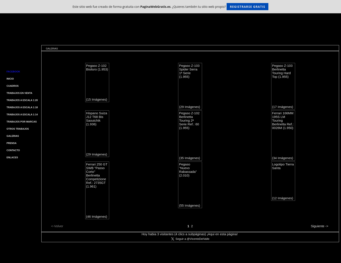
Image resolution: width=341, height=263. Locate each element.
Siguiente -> (319, 226)
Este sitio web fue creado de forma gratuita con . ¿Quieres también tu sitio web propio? (171, 6)
